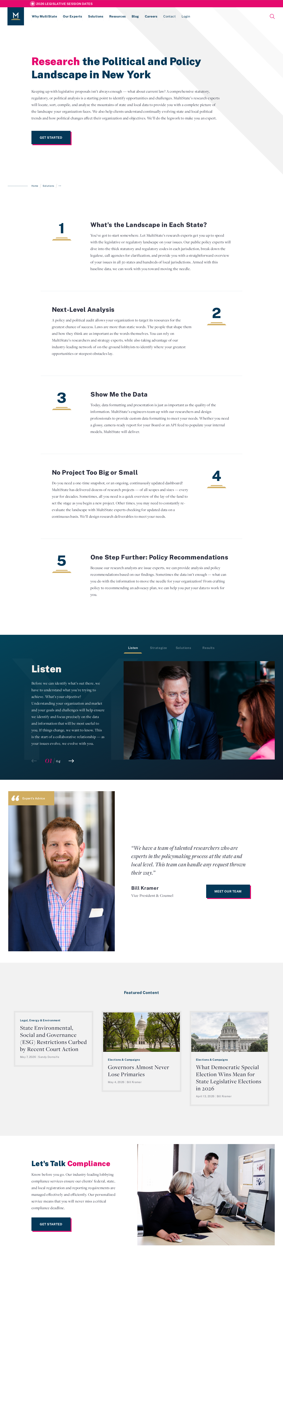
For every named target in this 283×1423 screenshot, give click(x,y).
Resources (118, 16)
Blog (136, 16)
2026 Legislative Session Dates (64, 4)
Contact (171, 16)
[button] (71, 761)
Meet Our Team (228, 891)
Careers (153, 16)
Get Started (51, 137)
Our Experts (73, 16)
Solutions (96, 16)
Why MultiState (44, 16)
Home (34, 185)
